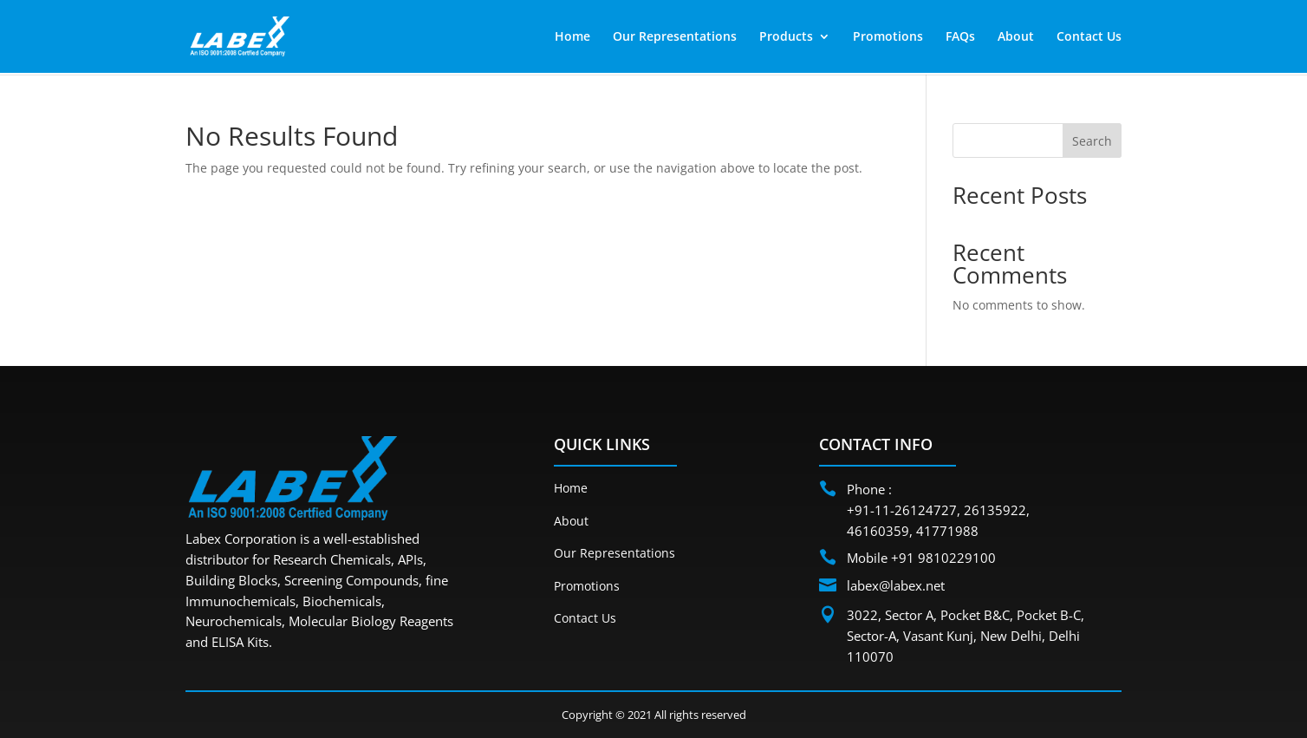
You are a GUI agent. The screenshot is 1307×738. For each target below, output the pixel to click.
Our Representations (675, 37)
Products (786, 37)
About (1016, 37)
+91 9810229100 (943, 557)
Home (572, 37)
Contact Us (1089, 37)
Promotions (888, 37)
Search (1092, 141)
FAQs (960, 37)
